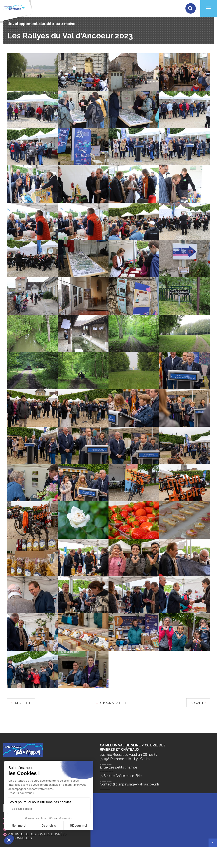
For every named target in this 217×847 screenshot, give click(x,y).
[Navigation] (208, 8)
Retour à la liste (111, 703)
